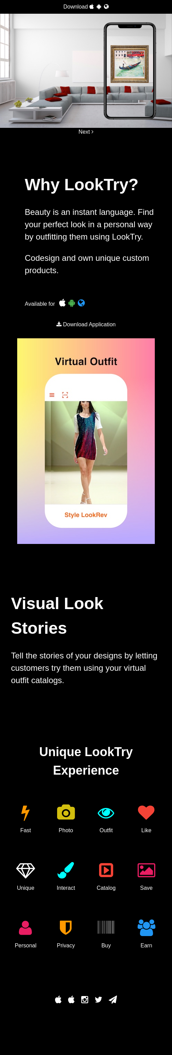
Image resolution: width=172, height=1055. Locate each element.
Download (86, 7)
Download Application (86, 324)
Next (85, 132)
